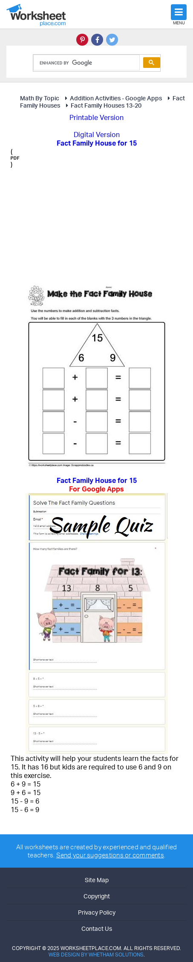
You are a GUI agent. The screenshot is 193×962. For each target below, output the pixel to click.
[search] (85, 62)
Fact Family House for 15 (96, 484)
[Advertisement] (80, 222)
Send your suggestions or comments (110, 855)
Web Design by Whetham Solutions (96, 954)
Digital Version (97, 134)
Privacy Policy (96, 912)
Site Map (97, 879)
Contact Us (96, 928)
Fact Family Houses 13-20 (102, 105)
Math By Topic (39, 98)
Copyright (97, 896)
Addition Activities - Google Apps (112, 98)
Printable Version (96, 117)
